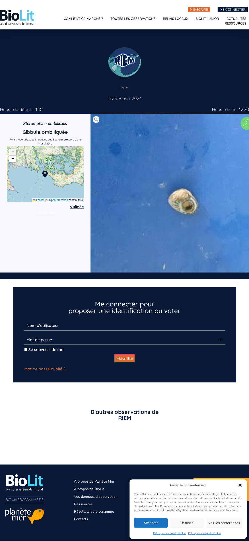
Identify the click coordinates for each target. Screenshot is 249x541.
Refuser (187, 523)
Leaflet (38, 200)
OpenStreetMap (58, 200)
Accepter (151, 523)
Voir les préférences (224, 523)
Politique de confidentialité (169, 533)
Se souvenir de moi (44, 349)
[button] (240, 485)
